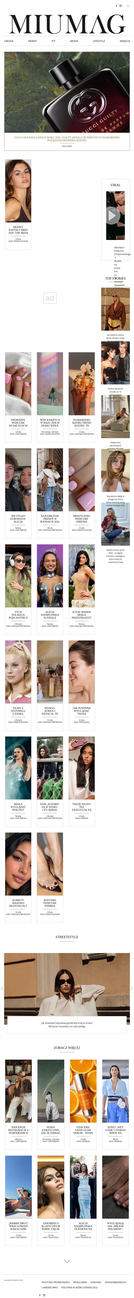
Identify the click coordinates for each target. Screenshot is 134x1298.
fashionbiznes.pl (115, 1282)
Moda (74, 41)
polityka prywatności (56, 1282)
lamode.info (50, 1287)
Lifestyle (99, 41)
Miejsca (125, 41)
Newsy (32, 41)
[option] (67, 993)
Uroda (8, 41)
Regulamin (80, 1282)
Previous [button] (2, 988)
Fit (53, 41)
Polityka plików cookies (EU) (80, 1287)
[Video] (115, 215)
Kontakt (96, 1282)
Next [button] (131, 988)
